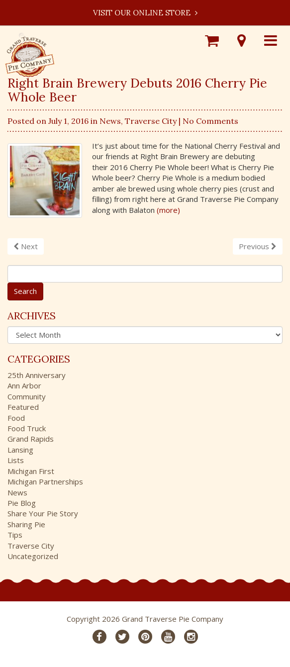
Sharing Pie (26, 524)
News (110, 121)
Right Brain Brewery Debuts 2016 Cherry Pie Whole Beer (137, 90)
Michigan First (30, 471)
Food (16, 418)
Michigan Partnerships (45, 481)
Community (26, 396)
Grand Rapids (30, 439)
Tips (14, 535)
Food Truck (26, 428)
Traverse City (151, 121)
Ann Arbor (24, 385)
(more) (168, 210)
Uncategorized (32, 556)
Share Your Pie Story (42, 513)
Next (25, 246)
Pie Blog (21, 503)
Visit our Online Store (145, 12)
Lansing (20, 450)
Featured (23, 407)
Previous (258, 246)
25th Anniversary (36, 375)
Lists (15, 460)
